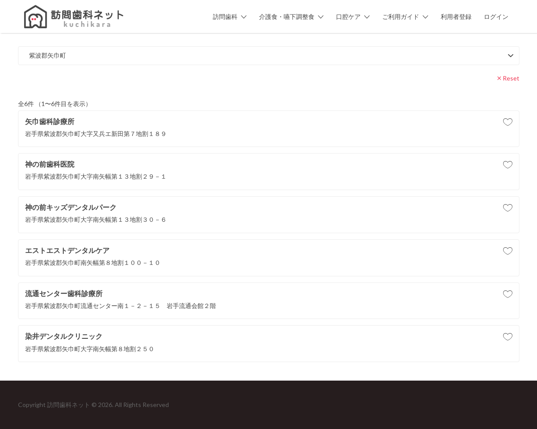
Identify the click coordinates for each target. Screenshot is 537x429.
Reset (511, 78)
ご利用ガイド (400, 16)
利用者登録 (456, 16)
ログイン (496, 16)
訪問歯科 (225, 16)
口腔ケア (348, 16)
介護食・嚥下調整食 (286, 16)
